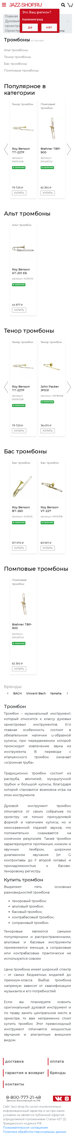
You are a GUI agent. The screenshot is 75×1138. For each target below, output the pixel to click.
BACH (17, 693)
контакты (14, 1084)
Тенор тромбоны (17, 57)
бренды (58, 1073)
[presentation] (7, 693)
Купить (19, 192)
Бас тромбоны (15, 64)
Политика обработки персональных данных (34, 1132)
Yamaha (55, 693)
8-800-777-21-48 (23, 1097)
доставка (14, 1061)
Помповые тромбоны (21, 70)
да (30, 27)
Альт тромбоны (16, 50)
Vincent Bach (36, 693)
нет (49, 27)
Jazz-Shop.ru (25, 5)
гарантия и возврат (24, 1073)
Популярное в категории (25, 89)
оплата (57, 1061)
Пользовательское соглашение (25, 1127)
